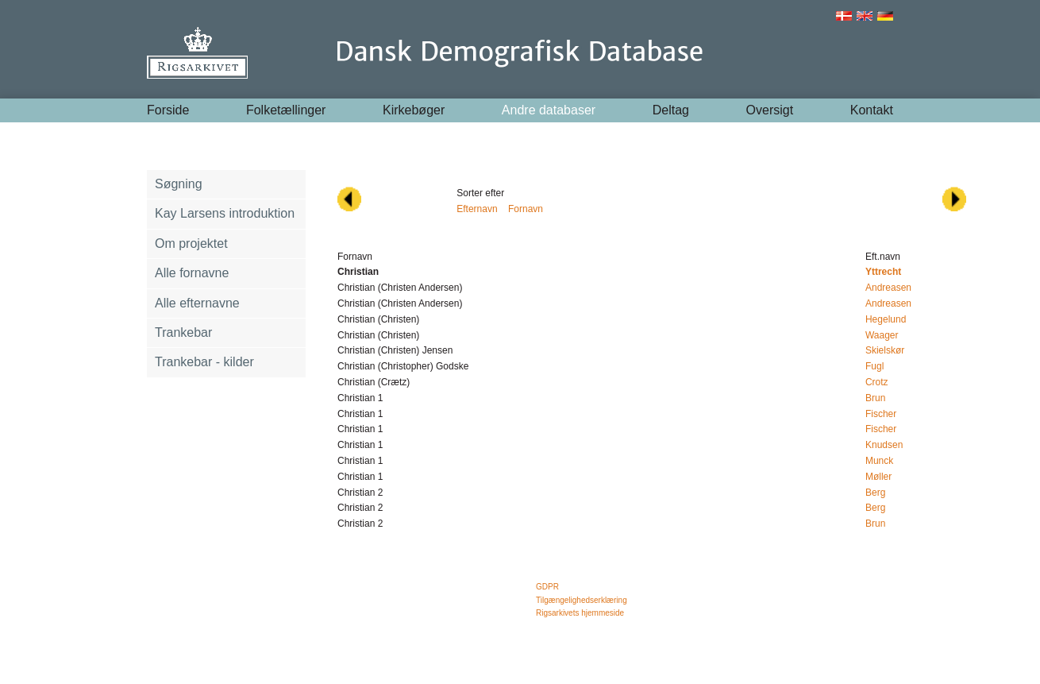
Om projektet (191, 243)
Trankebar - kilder (204, 362)
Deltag (671, 110)
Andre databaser (548, 110)
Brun (875, 398)
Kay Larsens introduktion (225, 213)
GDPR (547, 586)
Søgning (178, 184)
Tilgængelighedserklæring (581, 600)
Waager (882, 335)
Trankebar (183, 332)
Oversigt (770, 110)
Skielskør (884, 350)
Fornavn (525, 208)
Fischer (880, 413)
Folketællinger (285, 110)
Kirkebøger (414, 110)
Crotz (876, 382)
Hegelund (885, 319)
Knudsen (884, 444)
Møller (878, 476)
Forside (168, 110)
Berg (875, 492)
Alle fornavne (192, 273)
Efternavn (476, 208)
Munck (879, 460)
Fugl (874, 366)
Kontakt (871, 110)
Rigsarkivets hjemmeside (580, 613)
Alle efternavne (197, 303)
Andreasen (888, 287)
